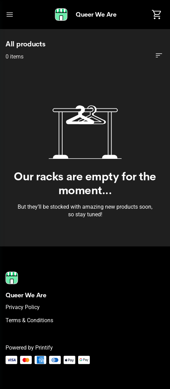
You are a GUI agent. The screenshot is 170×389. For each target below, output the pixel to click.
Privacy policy (23, 307)
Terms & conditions (29, 320)
